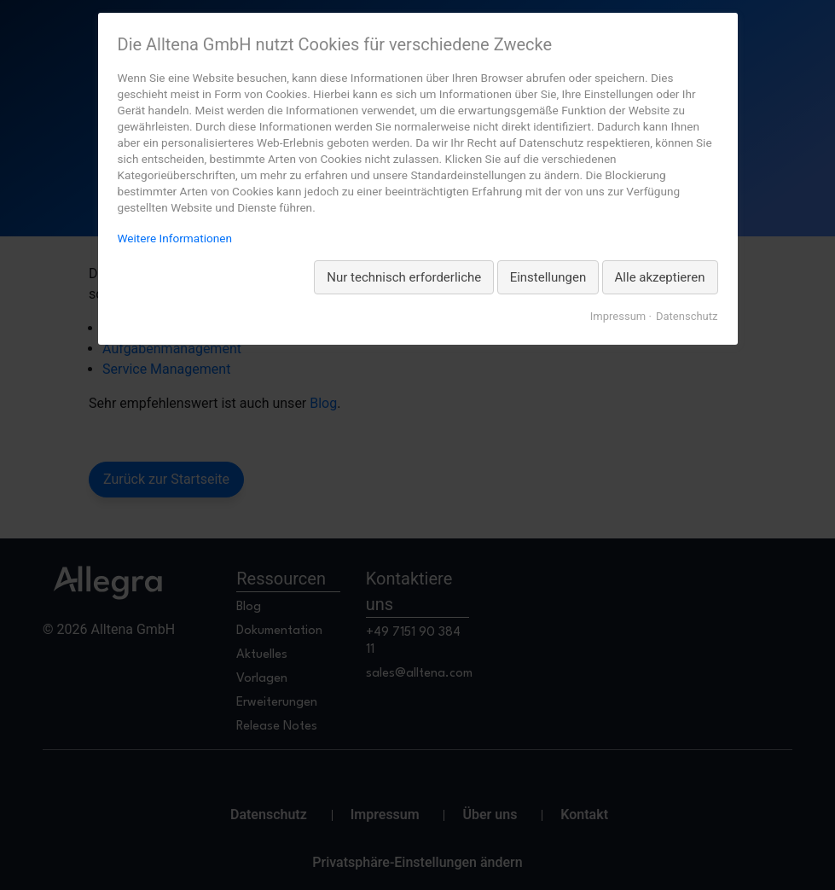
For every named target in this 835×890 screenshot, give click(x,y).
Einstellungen (548, 277)
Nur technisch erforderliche (404, 277)
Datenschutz (686, 316)
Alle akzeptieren (660, 277)
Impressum (618, 316)
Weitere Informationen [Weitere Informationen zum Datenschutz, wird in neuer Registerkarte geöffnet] (175, 238)
